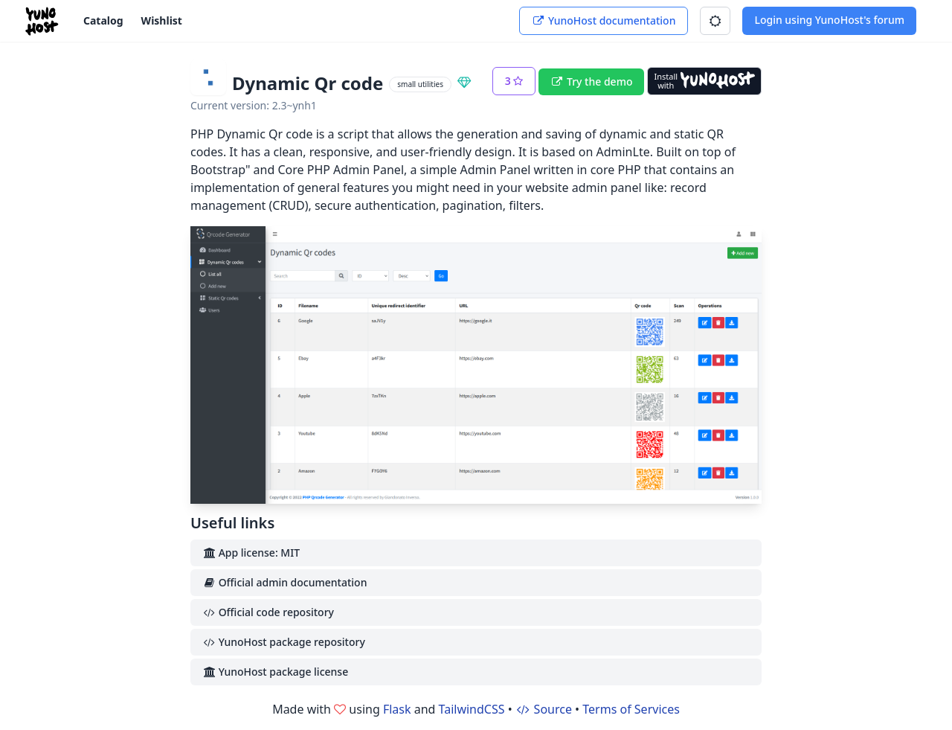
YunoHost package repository (283, 642)
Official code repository (268, 612)
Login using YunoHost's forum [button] (829, 20)
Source (543, 709)
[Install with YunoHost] (704, 81)
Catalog (103, 20)
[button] (715, 21)
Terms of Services (631, 709)
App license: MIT (251, 552)
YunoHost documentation (603, 20)
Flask (397, 709)
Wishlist (161, 20)
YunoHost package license (275, 672)
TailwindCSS (472, 709)
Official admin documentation (284, 582)
